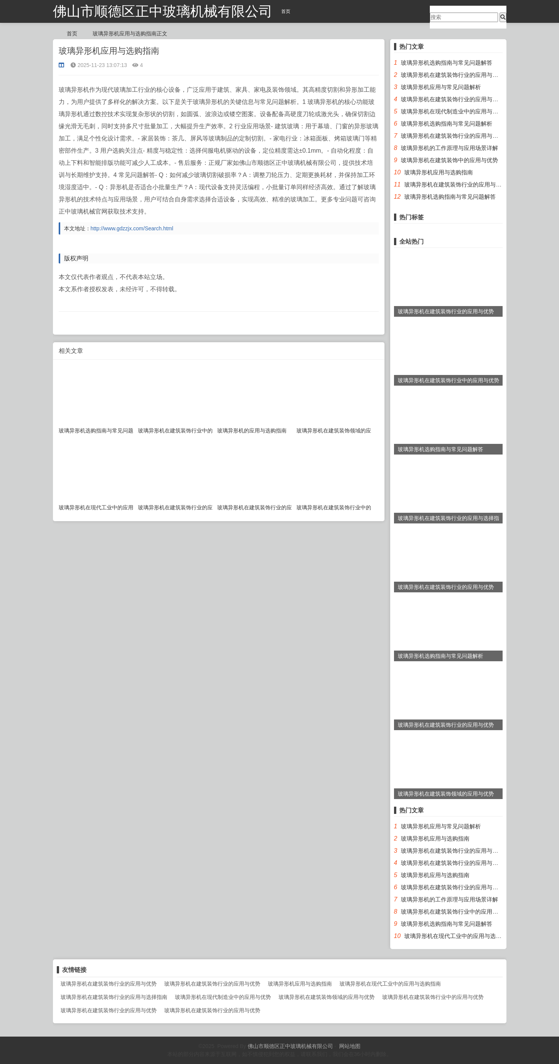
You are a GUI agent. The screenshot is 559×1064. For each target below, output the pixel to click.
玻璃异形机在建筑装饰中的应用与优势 (449, 160)
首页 (285, 11)
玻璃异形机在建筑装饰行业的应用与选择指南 (458, 135)
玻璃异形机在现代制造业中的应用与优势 (452, 111)
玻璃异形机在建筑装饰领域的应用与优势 (327, 997)
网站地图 (349, 1046)
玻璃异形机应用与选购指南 (438, 172)
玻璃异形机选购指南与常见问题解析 (446, 123)
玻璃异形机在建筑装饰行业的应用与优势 (452, 75)
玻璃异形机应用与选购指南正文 (130, 33)
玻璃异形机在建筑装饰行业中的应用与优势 (455, 911)
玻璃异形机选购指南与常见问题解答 (446, 62)
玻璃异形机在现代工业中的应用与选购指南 (458, 936)
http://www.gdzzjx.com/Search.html (132, 228)
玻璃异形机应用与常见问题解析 (441, 87)
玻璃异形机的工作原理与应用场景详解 (449, 148)
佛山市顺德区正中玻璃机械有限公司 (162, 11)
